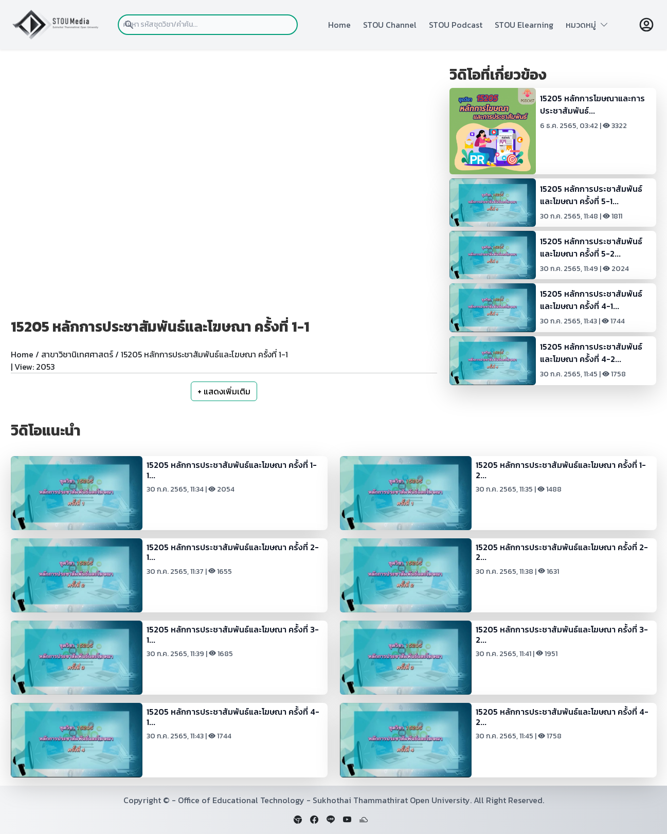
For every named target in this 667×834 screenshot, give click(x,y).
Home (339, 25)
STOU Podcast (455, 25)
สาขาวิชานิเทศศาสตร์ (77, 354)
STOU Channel (390, 25)
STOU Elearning (524, 25)
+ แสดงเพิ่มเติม (223, 391)
